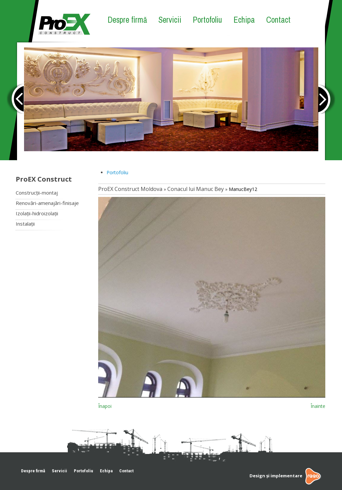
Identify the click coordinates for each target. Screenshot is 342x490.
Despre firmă (127, 19)
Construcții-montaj (37, 192)
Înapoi (105, 406)
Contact (278, 19)
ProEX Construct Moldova (130, 189)
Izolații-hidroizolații (37, 213)
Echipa (244, 19)
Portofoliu (207, 19)
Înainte (318, 406)
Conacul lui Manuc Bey (195, 189)
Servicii (169, 19)
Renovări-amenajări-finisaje (47, 203)
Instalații (25, 223)
